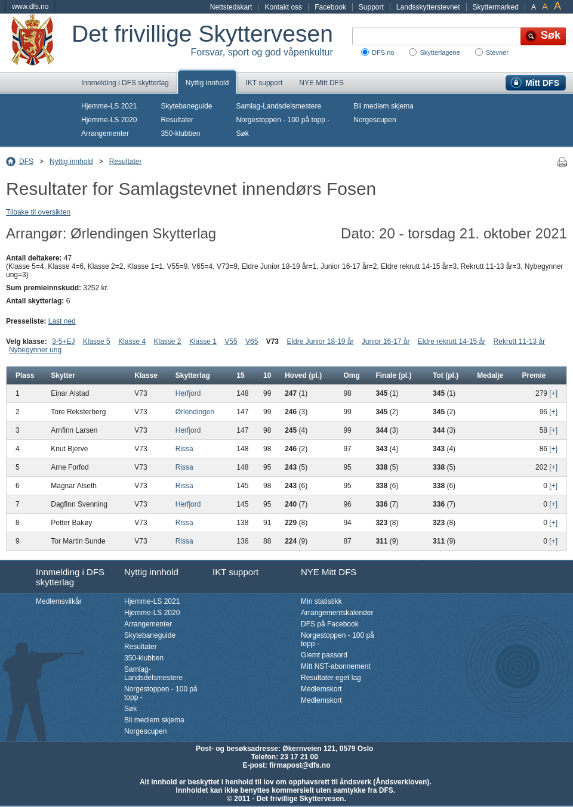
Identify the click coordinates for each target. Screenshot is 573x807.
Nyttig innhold (207, 83)
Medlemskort (321, 689)
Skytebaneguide (186, 106)
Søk (242, 133)
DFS (26, 161)
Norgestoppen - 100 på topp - (282, 120)
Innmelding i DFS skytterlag (125, 83)
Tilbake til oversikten (38, 212)
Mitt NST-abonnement (336, 666)
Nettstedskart (231, 7)
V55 (230, 341)
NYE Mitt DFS (321, 83)
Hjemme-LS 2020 (109, 120)
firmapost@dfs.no (299, 765)
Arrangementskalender (337, 613)
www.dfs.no (30, 6)
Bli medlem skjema (383, 106)
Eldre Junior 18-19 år (319, 341)
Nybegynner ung (35, 350)
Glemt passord (324, 655)
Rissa (184, 449)
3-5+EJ (63, 341)
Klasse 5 (96, 341)
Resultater (177, 120)
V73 (272, 341)
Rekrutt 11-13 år (520, 341)
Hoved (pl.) (303, 375)
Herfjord (188, 393)
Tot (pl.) (445, 375)
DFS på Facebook (330, 624)
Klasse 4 (132, 341)
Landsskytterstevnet (428, 7)
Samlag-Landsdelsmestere (278, 106)
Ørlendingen (194, 412)
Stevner (497, 52)
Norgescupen (374, 120)
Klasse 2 (167, 341)
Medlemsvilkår (59, 601)
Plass (25, 375)
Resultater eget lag (331, 677)
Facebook (330, 7)
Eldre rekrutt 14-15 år (451, 341)
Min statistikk (321, 601)
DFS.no (383, 52)
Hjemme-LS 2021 (109, 106)
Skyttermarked (496, 7)
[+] (553, 393)
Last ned (62, 321)
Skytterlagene (440, 52)
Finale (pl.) (393, 375)
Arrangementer (105, 133)
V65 (251, 341)
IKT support (263, 83)
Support (371, 7)
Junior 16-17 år (386, 341)
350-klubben (180, 133)
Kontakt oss (283, 7)
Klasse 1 (203, 341)
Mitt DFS (542, 83)
